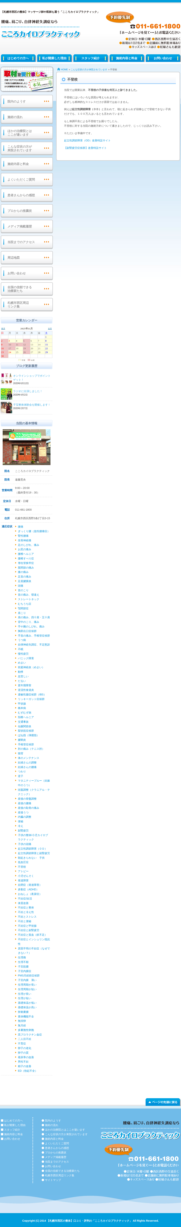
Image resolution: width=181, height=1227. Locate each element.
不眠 (20, 649)
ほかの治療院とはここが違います (19, 132)
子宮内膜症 (24, 971)
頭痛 (20, 585)
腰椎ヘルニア (26, 553)
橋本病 (22, 708)
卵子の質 (23, 1052)
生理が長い (24, 993)
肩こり (22, 612)
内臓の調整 (24, 816)
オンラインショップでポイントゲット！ (32, 378)
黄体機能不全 (26, 1016)
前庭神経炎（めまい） (31, 667)
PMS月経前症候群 (29, 975)
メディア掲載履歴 (19, 226)
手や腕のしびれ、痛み (31, 626)
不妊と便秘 (24, 921)
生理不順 (23, 961)
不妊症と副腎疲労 (28, 930)
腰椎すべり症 (26, 558)
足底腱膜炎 (24, 581)
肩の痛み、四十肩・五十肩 (34, 617)
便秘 (20, 821)
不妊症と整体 (26, 907)
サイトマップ (53, 1179)
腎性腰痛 (23, 535)
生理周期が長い (27, 984)
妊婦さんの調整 (27, 762)
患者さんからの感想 (21, 195)
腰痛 (20, 526)
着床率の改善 (26, 1057)
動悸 (20, 671)
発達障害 (23, 880)
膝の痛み (23, 571)
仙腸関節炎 (24, 726)
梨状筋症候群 (26, 730)
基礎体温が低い (27, 1002)
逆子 (20, 776)
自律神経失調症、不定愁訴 (34, 644)
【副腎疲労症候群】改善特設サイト (85, 147)
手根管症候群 (26, 744)
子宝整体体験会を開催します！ (32, 405)
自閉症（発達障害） (30, 884)
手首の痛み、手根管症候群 (34, 635)
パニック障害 (26, 658)
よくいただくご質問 (21, 179)
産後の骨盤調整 (27, 798)
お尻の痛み (24, 549)
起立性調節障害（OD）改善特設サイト (87, 140)
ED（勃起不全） (28, 1070)
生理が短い (24, 998)
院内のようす (16, 101)
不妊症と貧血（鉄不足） (32, 934)
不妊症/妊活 (25, 898)
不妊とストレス (27, 916)
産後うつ (23, 812)
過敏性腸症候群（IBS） (32, 694)
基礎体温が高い (27, 1007)
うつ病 (22, 640)
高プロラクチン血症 (30, 1034)
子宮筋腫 (23, 966)
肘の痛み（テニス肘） (31, 748)
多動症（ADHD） (28, 889)
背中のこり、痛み (28, 621)
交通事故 (23, 721)
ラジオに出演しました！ (32, 391)
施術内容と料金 (126, 58)
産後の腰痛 (24, 803)
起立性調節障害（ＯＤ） (32, 848)
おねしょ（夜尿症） (30, 893)
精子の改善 (24, 1066)
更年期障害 (24, 685)
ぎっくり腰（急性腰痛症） (34, 531)
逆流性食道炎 (26, 689)
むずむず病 (24, 712)
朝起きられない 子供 (31, 857)
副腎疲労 (23, 830)
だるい (22, 680)
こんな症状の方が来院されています (89, 69)
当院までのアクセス (21, 242)
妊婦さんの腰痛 (27, 767)
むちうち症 (24, 603)
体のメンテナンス (28, 757)
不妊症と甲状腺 (27, 925)
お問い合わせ (16, 273)
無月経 (22, 1025)
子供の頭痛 (24, 844)
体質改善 (23, 903)
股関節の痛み (26, 567)
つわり (22, 771)
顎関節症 (23, 608)
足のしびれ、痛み (28, 544)
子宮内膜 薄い (27, 980)
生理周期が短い (27, 989)
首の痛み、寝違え (28, 594)
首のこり (23, 590)
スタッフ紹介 (90, 58)
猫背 (20, 753)
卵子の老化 (24, 1048)
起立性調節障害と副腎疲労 (34, 853)
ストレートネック (28, 599)
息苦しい (23, 676)
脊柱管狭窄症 (26, 563)
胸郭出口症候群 (27, 631)
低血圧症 (23, 862)
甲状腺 (22, 703)
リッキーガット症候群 (31, 699)
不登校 (22, 866)
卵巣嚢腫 (23, 1011)
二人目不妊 (24, 1038)
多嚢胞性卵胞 (26, 1030)
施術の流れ (15, 117)
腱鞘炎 (22, 739)
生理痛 (22, 957)
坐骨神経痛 (24, 540)
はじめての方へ (18, 58)
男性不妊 (23, 1061)
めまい (22, 662)
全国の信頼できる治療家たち (19, 289)
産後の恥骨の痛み (28, 807)
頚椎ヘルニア (26, 717)
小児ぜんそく (26, 875)
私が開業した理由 (54, 58)
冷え (20, 825)
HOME (64, 69)
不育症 (22, 1043)
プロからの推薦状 (19, 210)
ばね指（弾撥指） (28, 735)
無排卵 (22, 1020)
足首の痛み (24, 576)
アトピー (23, 871)
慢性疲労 (23, 653)
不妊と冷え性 (26, 912)
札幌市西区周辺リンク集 (18, 304)
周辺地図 (13, 257)
